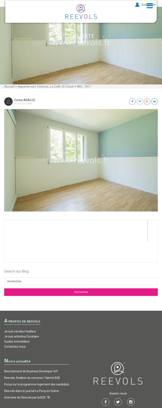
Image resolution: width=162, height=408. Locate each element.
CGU (60, 392)
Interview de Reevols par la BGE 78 (27, 376)
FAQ (102, 392)
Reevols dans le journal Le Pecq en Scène (31, 369)
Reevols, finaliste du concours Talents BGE (32, 356)
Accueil (9, 86)
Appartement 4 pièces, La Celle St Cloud (45, 86)
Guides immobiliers (17, 320)
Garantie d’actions (81, 392)
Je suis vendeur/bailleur (20, 310)
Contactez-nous (15, 325)
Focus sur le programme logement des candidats (36, 363)
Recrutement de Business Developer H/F (31, 350)
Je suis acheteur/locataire (21, 315)
